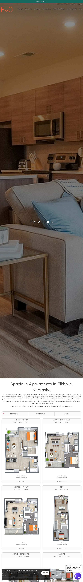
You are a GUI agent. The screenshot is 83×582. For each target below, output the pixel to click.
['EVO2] (80, 9)
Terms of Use (13, 579)
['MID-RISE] (59, 9)
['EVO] (72, 9)
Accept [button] (45, 573)
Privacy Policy (38, 579)
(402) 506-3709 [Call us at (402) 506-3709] (59, 4)
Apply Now (79, 4)
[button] (41, 1)
